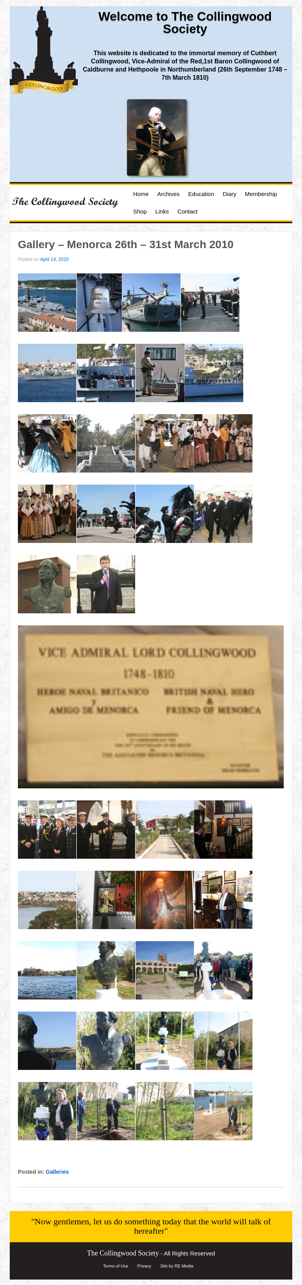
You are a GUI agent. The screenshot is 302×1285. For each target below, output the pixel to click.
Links (162, 211)
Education (201, 194)
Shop (140, 211)
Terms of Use (115, 1266)
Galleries (57, 1172)
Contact (187, 211)
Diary (229, 194)
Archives (168, 194)
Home (141, 194)
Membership (261, 194)
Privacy (144, 1266)
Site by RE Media (176, 1266)
